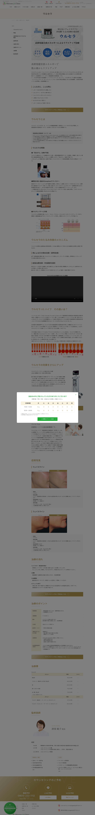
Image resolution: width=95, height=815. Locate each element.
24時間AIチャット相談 (48, 419)
